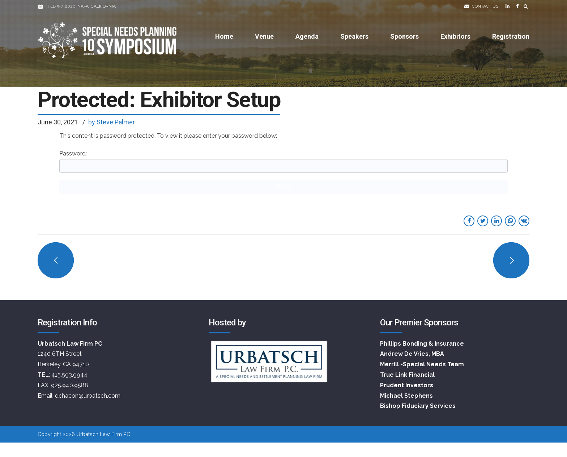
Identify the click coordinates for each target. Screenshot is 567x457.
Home (224, 36)
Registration (510, 36)
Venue (264, 36)
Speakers (354, 36)
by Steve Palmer (111, 122)
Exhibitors (455, 36)
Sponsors (404, 36)
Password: (283, 161)
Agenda (307, 36)
